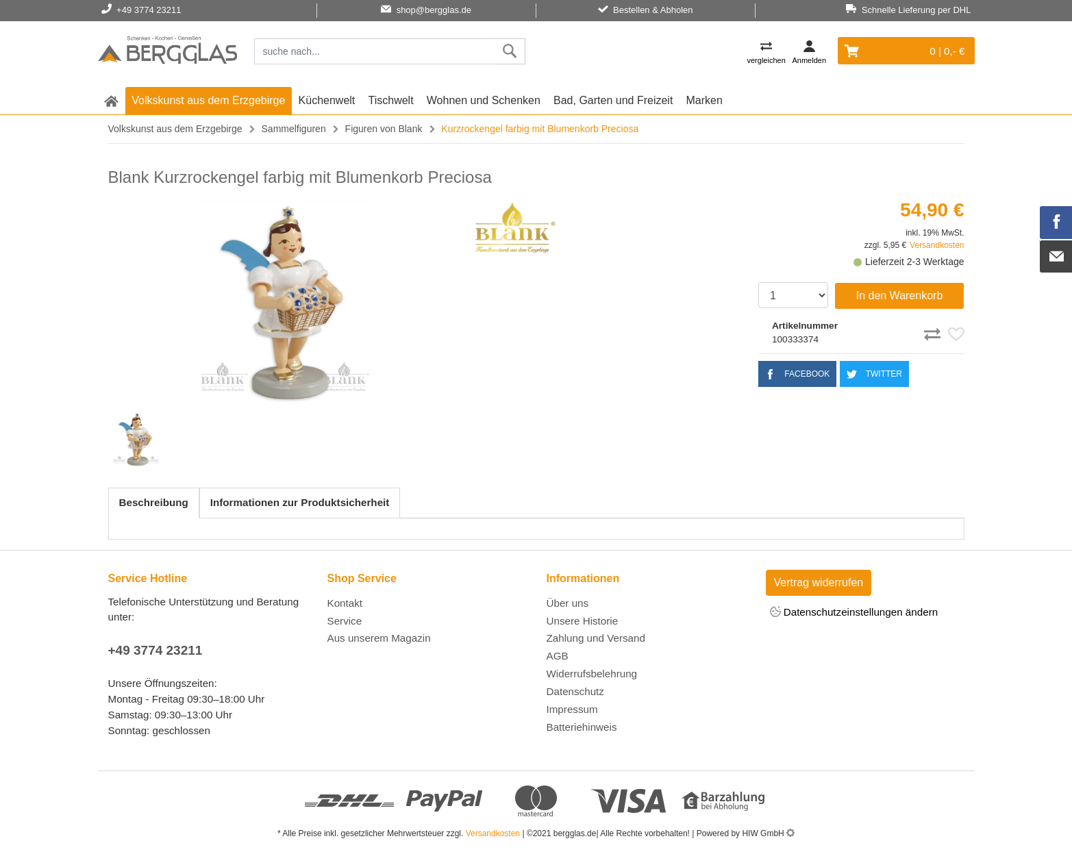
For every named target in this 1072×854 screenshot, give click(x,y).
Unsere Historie (583, 621)
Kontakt (345, 603)
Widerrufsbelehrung (592, 673)
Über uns (568, 603)
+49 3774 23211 (155, 650)
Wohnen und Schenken (483, 100)
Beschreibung (153, 502)
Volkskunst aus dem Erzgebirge (208, 100)
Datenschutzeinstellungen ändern (854, 612)
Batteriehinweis (582, 727)
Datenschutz (575, 691)
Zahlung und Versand (596, 638)
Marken (704, 100)
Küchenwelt (327, 100)
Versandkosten (937, 245)
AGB (558, 656)
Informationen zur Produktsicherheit (300, 502)
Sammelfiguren (294, 128)
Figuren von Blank (384, 128)
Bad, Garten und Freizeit (613, 100)
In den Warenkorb (899, 295)
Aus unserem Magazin (379, 638)
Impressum (572, 709)
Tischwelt (391, 100)
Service (344, 621)
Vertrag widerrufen (819, 582)
